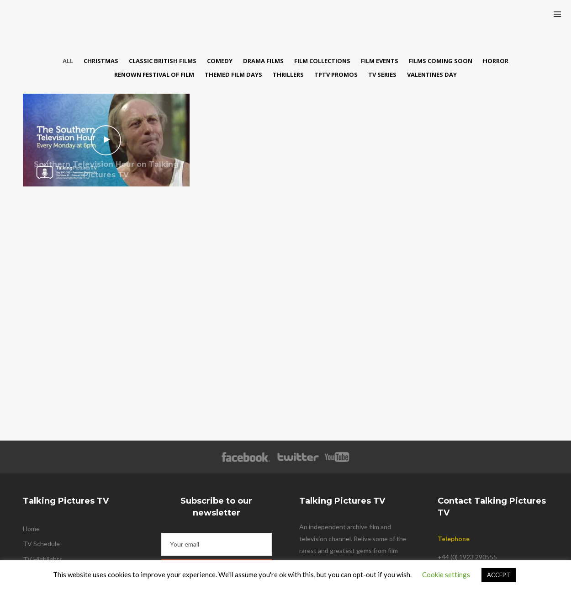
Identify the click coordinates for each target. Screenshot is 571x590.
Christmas (101, 61)
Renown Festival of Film (154, 74)
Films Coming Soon (440, 61)
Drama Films (263, 61)
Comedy (220, 61)
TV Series (382, 74)
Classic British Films (162, 61)
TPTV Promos (336, 74)
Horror (495, 61)
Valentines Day (432, 74)
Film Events (379, 61)
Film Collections (322, 61)
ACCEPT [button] (498, 575)
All (68, 61)
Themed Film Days (233, 74)
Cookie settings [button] (446, 574)
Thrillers (288, 74)
